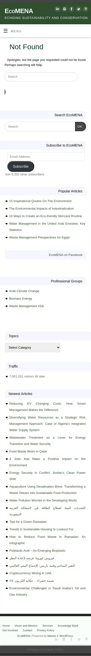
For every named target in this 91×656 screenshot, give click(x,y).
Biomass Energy (20, 298)
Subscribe (21, 166)
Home (6, 625)
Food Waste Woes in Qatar (28, 451)
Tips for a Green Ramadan (28, 522)
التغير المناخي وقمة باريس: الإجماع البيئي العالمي (42, 565)
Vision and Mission (26, 625)
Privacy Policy (45, 630)
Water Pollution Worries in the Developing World (43, 500)
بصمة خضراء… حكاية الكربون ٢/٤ (31, 580)
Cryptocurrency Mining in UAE (30, 573)
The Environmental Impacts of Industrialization (41, 208)
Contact (27, 630)
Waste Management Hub (26, 306)
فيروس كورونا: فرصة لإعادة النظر (31, 558)
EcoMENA (19, 11)
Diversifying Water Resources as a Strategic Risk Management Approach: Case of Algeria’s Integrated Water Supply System (47, 424)
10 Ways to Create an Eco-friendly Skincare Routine (45, 216)
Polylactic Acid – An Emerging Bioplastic (37, 550)
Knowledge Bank (68, 625)
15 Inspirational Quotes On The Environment (40, 201)
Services (47, 625)
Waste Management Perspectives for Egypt (39, 237)
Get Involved (10, 630)
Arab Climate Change (24, 291)
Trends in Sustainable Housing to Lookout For (41, 529)
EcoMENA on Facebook (65, 255)
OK (79, 126)
